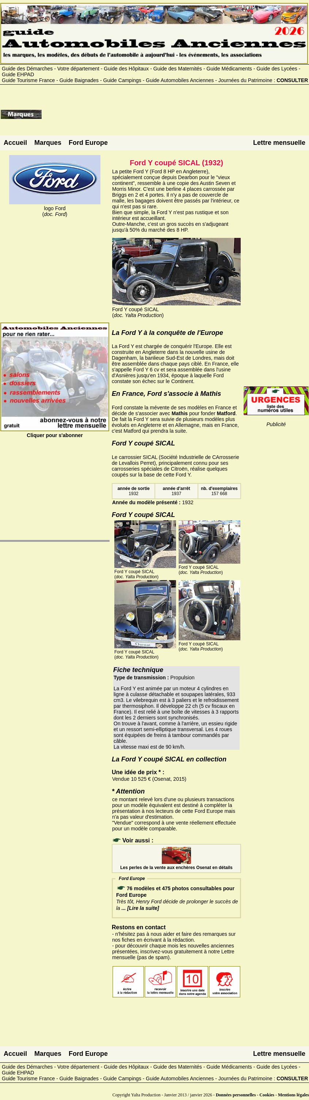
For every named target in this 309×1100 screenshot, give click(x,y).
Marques (47, 142)
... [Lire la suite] (140, 908)
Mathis (180, 413)
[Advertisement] (175, 117)
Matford (226, 413)
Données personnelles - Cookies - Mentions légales (262, 1094)
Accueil (15, 142)
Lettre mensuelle (279, 142)
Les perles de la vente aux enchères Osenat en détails (176, 865)
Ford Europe (88, 142)
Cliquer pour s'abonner (54, 432)
